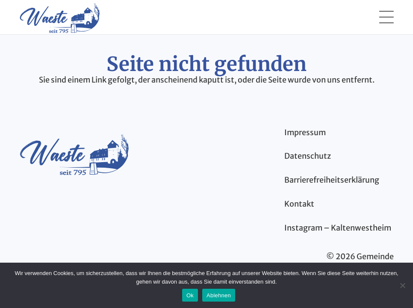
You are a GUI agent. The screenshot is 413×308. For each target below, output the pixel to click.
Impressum (305, 132)
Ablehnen (218, 295)
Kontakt (299, 204)
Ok (190, 295)
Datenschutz (307, 156)
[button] (386, 17)
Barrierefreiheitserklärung (331, 180)
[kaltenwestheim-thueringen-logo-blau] (74, 153)
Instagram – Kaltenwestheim (337, 228)
